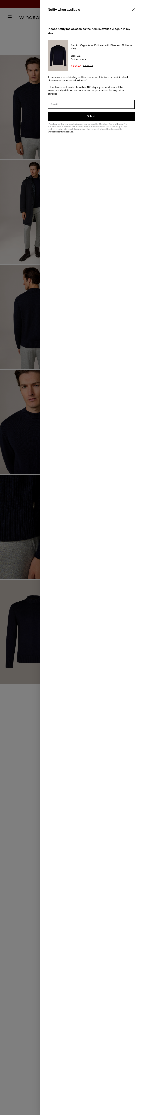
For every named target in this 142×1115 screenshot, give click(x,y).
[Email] (91, 104)
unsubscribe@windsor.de (60, 131)
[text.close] (133, 9)
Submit (91, 116)
